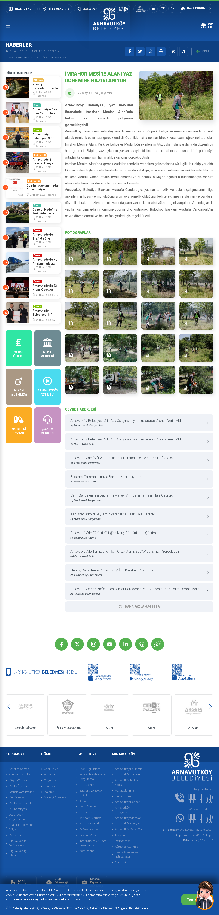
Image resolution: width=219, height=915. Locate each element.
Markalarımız (17, 835)
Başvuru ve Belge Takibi (91, 793)
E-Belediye (86, 812)
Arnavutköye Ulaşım (128, 774)
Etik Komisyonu (18, 809)
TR (163, 8)
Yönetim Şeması (19, 769)
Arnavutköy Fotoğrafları (122, 810)
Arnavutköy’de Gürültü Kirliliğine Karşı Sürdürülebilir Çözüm (137, 535)
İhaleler (49, 791)
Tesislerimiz (122, 835)
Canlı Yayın (51, 769)
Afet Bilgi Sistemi (90, 769)
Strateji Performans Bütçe (21, 827)
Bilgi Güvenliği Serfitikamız (18, 843)
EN (172, 8)
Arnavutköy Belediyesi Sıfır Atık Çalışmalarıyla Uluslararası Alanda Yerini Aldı (137, 423)
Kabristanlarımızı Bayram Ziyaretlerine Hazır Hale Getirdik (137, 516)
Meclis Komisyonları (21, 803)
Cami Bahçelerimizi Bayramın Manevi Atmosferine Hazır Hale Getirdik (137, 498)
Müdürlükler (17, 797)
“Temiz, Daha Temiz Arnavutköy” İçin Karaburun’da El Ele (137, 572)
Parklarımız (122, 840)
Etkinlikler (50, 786)
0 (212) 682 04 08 (198, 840)
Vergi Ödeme (88, 806)
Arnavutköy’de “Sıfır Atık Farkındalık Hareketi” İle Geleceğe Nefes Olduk (137, 460)
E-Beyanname (89, 829)
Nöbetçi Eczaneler (55, 797)
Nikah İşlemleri (89, 823)
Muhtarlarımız (124, 796)
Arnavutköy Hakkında (128, 769)
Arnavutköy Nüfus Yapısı (126, 782)
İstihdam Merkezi (90, 818)
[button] (8, 707)
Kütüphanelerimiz (126, 846)
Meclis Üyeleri (18, 786)
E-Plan (84, 800)
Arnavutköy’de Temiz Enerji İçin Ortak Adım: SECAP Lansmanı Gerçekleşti (137, 554)
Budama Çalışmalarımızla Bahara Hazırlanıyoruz (137, 479)
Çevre (52, 51)
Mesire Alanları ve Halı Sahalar (126, 854)
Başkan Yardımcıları (21, 791)
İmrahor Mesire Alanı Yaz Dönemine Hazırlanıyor (39, 57)
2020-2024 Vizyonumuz (17, 817)
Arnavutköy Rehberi (127, 801)
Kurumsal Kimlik (19, 774)
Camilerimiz (123, 862)
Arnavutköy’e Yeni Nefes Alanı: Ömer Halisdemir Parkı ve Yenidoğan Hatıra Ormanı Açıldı (137, 591)
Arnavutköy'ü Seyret (128, 823)
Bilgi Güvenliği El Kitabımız (19, 853)
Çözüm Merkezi (90, 835)
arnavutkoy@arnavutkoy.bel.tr (188, 829)
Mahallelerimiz (124, 790)
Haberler (36, 51)
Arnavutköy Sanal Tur (128, 829)
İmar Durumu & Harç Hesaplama (93, 843)
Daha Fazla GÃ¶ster (139, 607)
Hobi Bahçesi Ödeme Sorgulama (93, 777)
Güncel (19, 51)
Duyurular (50, 780)
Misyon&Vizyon (18, 780)
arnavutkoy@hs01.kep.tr (194, 835)
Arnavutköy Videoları (128, 818)
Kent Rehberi (88, 851)
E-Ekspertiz (87, 784)
